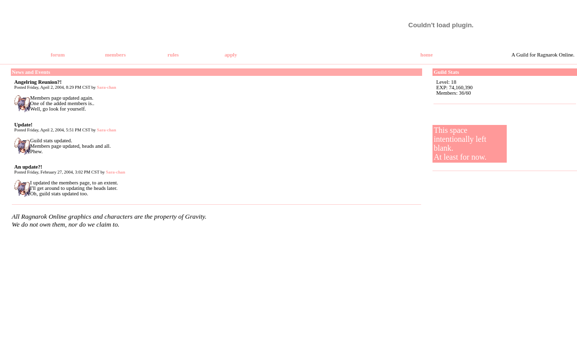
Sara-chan (106, 87)
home (427, 55)
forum (57, 55)
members (115, 55)
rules (173, 55)
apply (231, 55)
